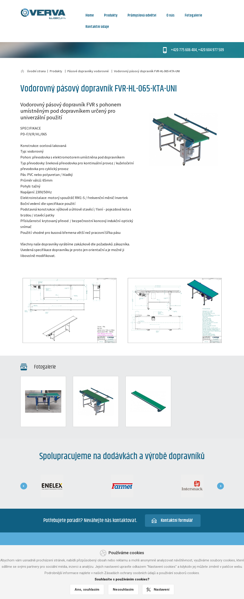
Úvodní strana (36, 71)
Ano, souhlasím (87, 589)
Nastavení (162, 589)
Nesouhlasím (123, 589)
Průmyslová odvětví (142, 15)
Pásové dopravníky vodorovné (88, 71)
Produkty (110, 15)
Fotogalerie (193, 15)
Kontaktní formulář (177, 520)
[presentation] (23, 486)
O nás (170, 15)
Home (89, 15)
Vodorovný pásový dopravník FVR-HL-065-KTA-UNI (147, 71)
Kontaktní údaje (97, 27)
